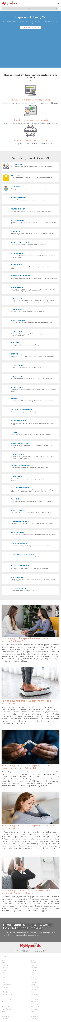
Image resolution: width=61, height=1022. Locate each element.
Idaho (32, 972)
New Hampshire (7, 994)
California (5, 965)
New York (34, 997)
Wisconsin (5, 1019)
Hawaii (4, 972)
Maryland (34, 982)
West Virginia (35, 1016)
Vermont (4, 1014)
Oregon (4, 1004)
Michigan (33, 985)
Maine (4, 982)
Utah (32, 1011)
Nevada (33, 992)
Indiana (33, 975)
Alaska (33, 960)
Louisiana (34, 980)
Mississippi (34, 987)
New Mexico (6, 997)
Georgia (33, 970)
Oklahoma (34, 1002)
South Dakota (6, 1009)
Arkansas (33, 963)
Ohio (3, 1002)
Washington (5, 1016)
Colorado (34, 965)
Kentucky (4, 980)
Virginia (33, 1014)
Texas (3, 1011)
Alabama (4, 960)
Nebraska (5, 992)
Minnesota (5, 987)
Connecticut (5, 968)
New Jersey (34, 994)
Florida (4, 970)
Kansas (33, 977)
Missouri (4, 989)
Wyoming (33, 1019)
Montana (33, 989)
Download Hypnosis (30, 27)
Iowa (3, 977)
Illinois (4, 975)
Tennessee (34, 1009)
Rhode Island (6, 1006)
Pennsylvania (35, 1004)
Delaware (34, 968)
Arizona (4, 963)
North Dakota (35, 999)
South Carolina (35, 1006)
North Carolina (6, 999)
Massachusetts (6, 985)
